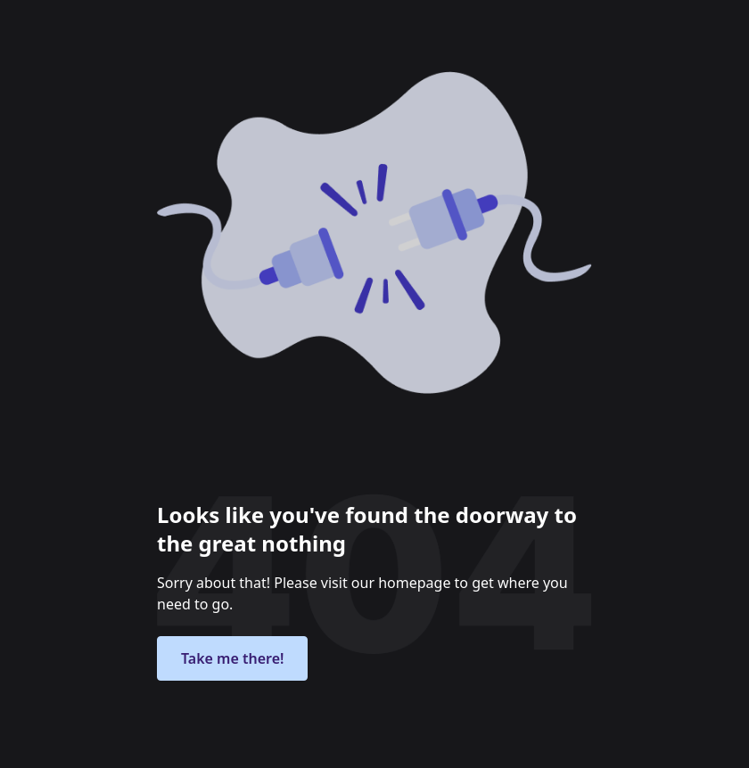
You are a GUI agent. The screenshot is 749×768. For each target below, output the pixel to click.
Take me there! (232, 658)
